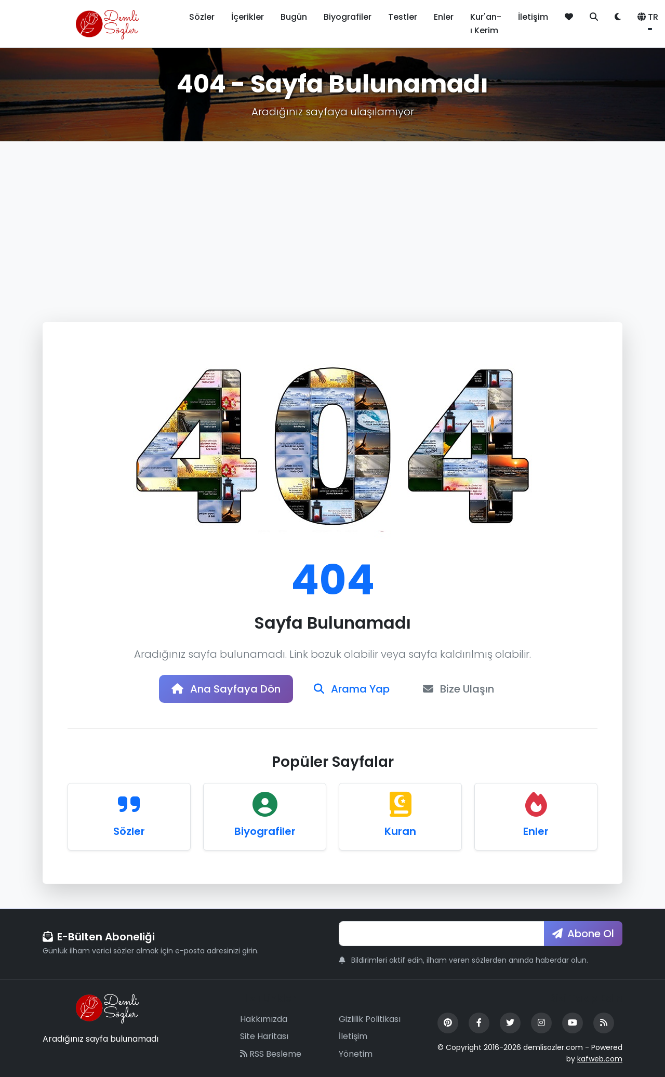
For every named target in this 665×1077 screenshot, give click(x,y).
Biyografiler (347, 17)
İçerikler (247, 17)
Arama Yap (352, 689)
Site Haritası (264, 1036)
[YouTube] (572, 1023)
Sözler (202, 17)
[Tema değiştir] (617, 17)
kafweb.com (599, 1059)
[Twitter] (510, 1023)
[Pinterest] (447, 1023)
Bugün (294, 17)
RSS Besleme (270, 1054)
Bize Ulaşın (458, 689)
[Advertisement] (332, 219)
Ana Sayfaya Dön (226, 689)
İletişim (533, 17)
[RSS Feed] (603, 1023)
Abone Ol (583, 933)
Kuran (400, 831)
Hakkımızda (263, 1019)
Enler (444, 17)
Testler (402, 17)
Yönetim (356, 1054)
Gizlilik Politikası (370, 1019)
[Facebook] (479, 1023)
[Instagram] (541, 1023)
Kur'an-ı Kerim (485, 23)
